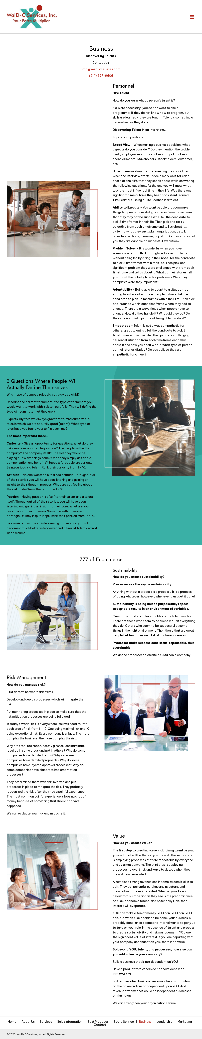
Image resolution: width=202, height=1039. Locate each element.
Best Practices (98, 1021)
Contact (100, 1024)
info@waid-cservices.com (101, 69)
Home (12, 1021)
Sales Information (69, 1021)
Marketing (185, 1021)
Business (145, 1021)
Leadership (164, 1021)
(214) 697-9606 (101, 76)
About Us (28, 1021)
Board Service (124, 1021)
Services (46, 1021)
